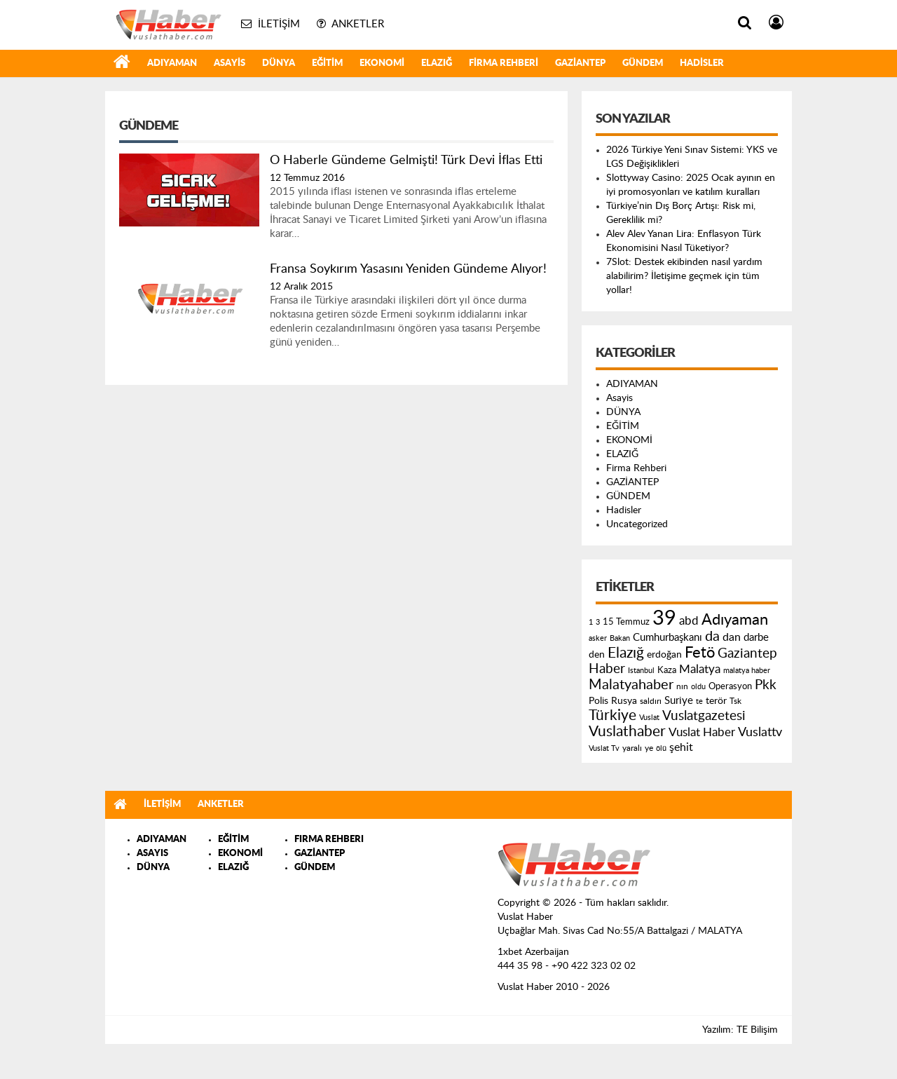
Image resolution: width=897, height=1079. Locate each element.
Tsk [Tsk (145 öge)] (735, 701)
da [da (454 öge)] (712, 637)
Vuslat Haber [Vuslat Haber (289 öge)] (702, 732)
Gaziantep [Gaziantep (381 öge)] (747, 653)
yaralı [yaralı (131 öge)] (632, 748)
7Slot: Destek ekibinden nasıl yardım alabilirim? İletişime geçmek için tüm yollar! (684, 276)
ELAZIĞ (436, 63)
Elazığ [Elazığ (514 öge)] (626, 653)
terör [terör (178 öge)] (716, 701)
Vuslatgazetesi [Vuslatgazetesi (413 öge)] (704, 716)
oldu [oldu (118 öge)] (698, 687)
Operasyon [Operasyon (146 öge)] (730, 686)
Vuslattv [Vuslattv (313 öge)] (760, 732)
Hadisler (702, 63)
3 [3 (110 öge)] (598, 622)
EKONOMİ (382, 63)
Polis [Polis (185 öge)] (598, 701)
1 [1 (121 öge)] (591, 622)
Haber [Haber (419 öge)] (607, 669)
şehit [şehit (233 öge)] (681, 747)
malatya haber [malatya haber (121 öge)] (746, 670)
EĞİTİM (327, 63)
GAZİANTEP (580, 63)
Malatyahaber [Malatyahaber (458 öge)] (631, 685)
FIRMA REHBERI (329, 839)
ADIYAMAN (172, 63)
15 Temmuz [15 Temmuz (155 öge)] (626, 622)
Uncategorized (637, 524)
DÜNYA (278, 63)
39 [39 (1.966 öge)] (664, 618)
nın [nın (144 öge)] (682, 686)
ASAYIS (152, 853)
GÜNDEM (642, 63)
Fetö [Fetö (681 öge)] (700, 652)
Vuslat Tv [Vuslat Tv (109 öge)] (604, 748)
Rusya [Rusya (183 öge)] (624, 701)
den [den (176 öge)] (597, 655)
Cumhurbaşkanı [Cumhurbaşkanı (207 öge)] (667, 637)
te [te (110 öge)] (699, 701)
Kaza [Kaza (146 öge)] (666, 670)
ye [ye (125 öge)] (649, 748)
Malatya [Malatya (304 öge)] (699, 669)
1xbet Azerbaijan (533, 952)
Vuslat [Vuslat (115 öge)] (649, 717)
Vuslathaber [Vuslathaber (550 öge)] (627, 731)
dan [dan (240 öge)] (732, 637)
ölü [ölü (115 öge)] (661, 748)
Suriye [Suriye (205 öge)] (678, 700)
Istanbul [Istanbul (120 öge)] (641, 670)
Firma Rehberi (503, 63)
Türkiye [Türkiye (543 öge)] (612, 715)
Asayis (229, 63)
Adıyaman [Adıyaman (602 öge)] (734, 620)
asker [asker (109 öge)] (598, 638)
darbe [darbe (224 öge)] (756, 637)
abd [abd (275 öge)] (689, 621)
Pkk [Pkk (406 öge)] (765, 685)
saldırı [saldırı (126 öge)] (651, 701)
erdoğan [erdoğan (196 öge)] (664, 654)
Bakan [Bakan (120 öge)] (620, 638)
